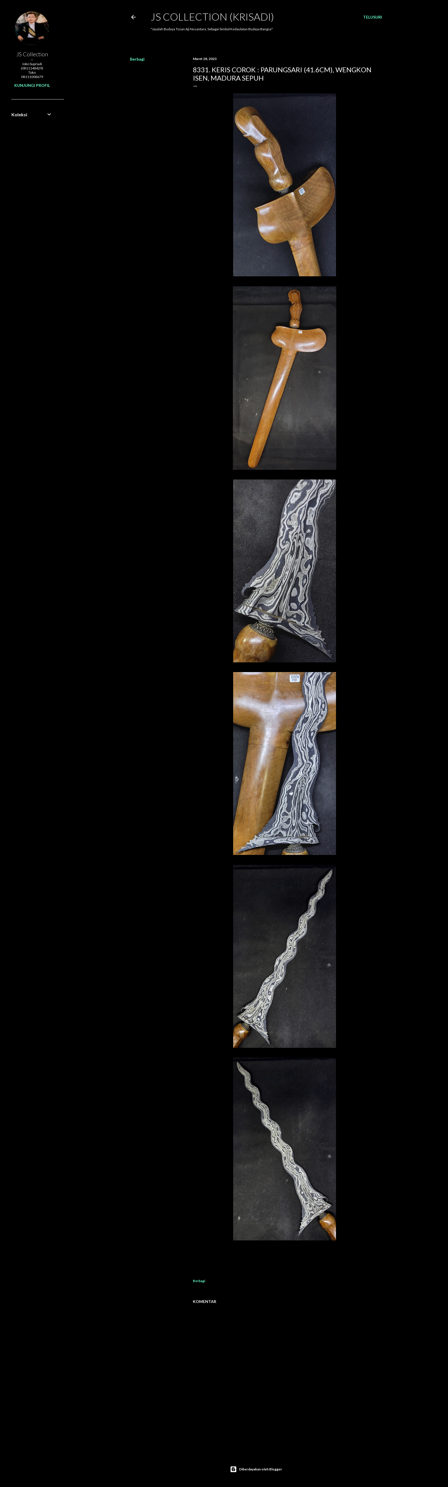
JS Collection (32, 54)
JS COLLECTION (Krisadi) (212, 16)
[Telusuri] (372, 17)
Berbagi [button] (137, 59)
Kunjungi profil (32, 85)
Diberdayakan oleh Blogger (256, 1469)
